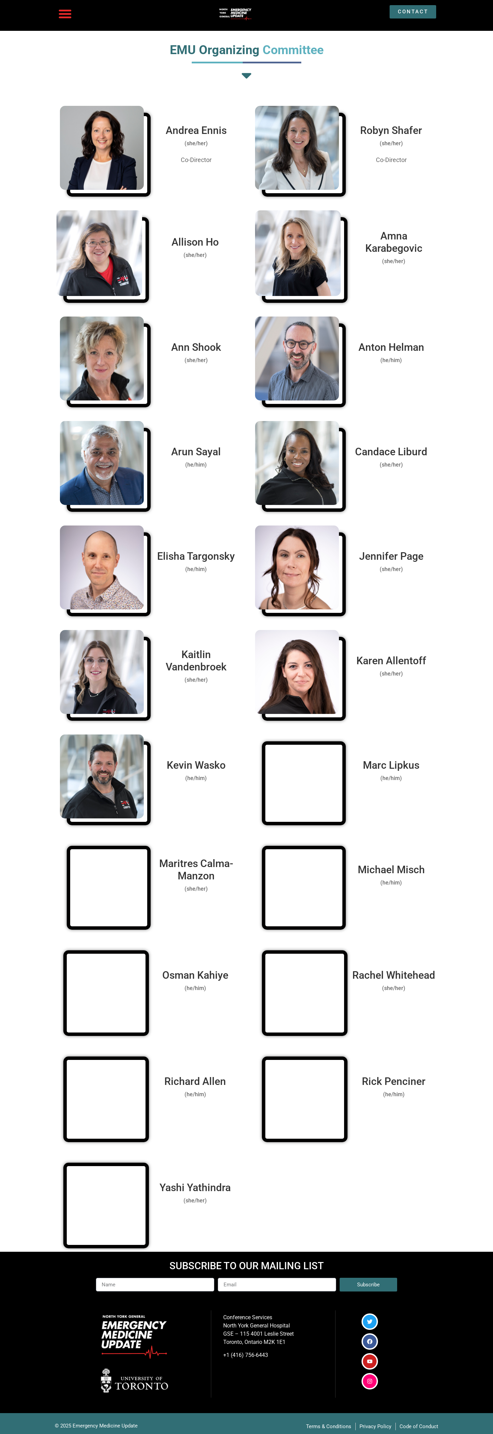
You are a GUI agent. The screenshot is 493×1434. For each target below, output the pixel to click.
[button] (65, 13)
